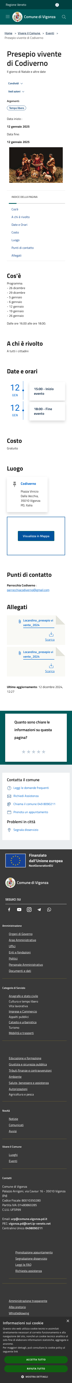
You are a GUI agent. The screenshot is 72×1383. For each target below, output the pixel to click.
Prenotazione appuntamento (34, 1252)
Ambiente (15, 1076)
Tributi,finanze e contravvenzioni (30, 1070)
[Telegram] (39, 909)
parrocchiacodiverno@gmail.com (28, 590)
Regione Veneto (16, 4)
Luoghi (13, 1154)
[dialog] (36, 1350)
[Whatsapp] (49, 909)
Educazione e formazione (25, 1058)
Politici (13, 958)
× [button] (67, 1321)
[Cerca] (64, 17)
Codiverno (28, 483)
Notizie (13, 1118)
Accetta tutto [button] (36, 1359)
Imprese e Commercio (23, 1011)
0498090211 (34, 1228)
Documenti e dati (20, 970)
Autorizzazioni (18, 1089)
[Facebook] (9, 909)
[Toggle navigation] (7, 16)
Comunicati (16, 1125)
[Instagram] (29, 909)
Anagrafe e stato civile (23, 996)
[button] (36, 1377)
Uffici (12, 946)
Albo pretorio (17, 1307)
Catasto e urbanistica (22, 1022)
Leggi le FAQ (23, 1264)
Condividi (16, 83)
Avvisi (13, 1131)
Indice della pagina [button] (24, 197)
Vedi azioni (17, 91)
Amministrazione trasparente (28, 1301)
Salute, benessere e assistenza (29, 1082)
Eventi (50, 33)
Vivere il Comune (29, 33)
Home (8, 33)
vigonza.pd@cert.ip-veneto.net (30, 1223)
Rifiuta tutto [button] (36, 1368)
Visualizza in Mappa (36, 536)
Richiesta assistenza (28, 1270)
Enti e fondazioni (20, 952)
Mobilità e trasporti (21, 1033)
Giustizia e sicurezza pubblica (28, 1064)
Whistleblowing (19, 1313)
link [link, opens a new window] (16, 1351)
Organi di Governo (20, 933)
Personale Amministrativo (26, 964)
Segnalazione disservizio (31, 1258)
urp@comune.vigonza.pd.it (29, 1219)
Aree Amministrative (22, 940)
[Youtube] (19, 909)
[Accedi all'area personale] (57, 4)
